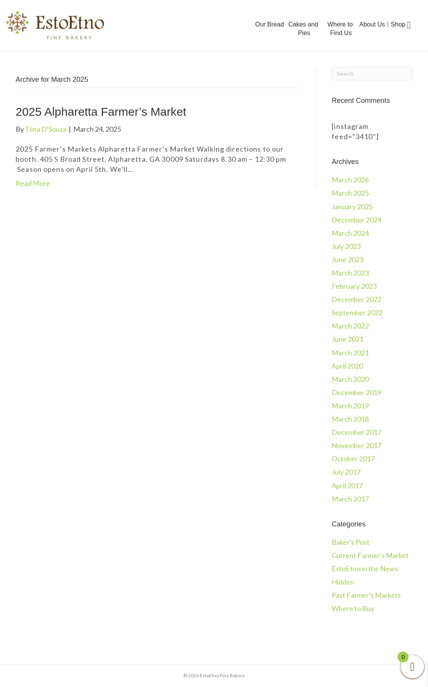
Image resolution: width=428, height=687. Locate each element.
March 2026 (350, 179)
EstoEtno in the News (365, 568)
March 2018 (350, 419)
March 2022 (350, 325)
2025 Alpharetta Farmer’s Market (101, 111)
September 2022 (357, 312)
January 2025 (352, 206)
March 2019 (350, 405)
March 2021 (350, 352)
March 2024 (350, 233)
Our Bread (269, 24)
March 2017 (350, 498)
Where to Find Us (340, 28)
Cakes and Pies (303, 28)
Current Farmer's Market (370, 555)
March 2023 (350, 272)
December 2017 (356, 432)
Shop (398, 24)
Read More (33, 183)
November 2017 (356, 445)
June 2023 (347, 259)
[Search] (372, 73)
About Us (374, 24)
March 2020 (350, 379)
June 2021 (347, 339)
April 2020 (347, 366)
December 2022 (356, 299)
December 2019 (356, 392)
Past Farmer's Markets (366, 595)
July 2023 (346, 246)
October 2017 (353, 458)
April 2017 (347, 485)
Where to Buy (353, 608)
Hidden (343, 582)
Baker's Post (350, 542)
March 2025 (350, 193)
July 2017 (346, 472)
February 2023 (354, 286)
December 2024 (356, 219)
